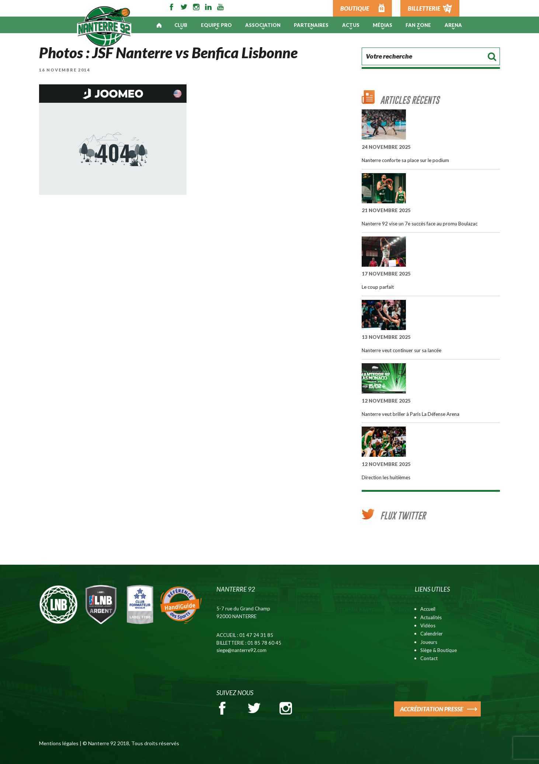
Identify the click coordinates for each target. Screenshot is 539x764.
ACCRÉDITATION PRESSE (431, 708)
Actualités (431, 617)
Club (180, 25)
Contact (429, 658)
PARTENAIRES (311, 25)
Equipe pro (216, 25)
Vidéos (427, 625)
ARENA (453, 25)
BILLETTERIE (424, 8)
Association (263, 25)
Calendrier (431, 634)
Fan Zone (418, 25)
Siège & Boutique (438, 650)
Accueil (427, 609)
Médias (382, 25)
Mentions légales (59, 743)
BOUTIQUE (354, 8)
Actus (350, 25)
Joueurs (428, 642)
